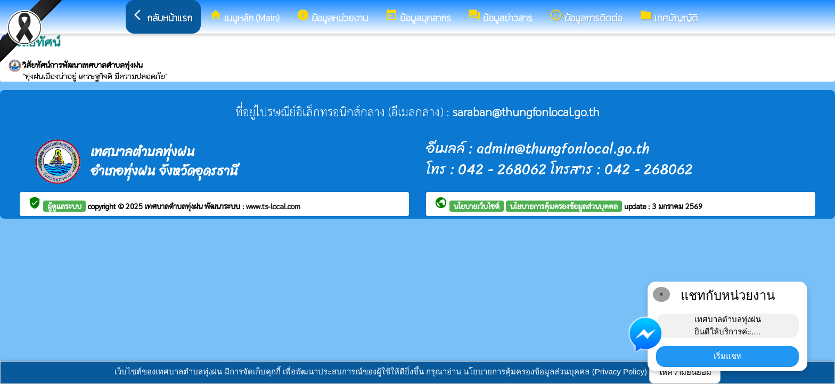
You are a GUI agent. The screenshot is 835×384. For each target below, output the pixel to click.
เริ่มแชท (728, 356)
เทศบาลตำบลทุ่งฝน (174, 206)
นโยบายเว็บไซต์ (477, 206)
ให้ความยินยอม (684, 372)
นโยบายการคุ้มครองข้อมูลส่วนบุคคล (564, 206)
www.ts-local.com (273, 206)
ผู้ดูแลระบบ (64, 206)
